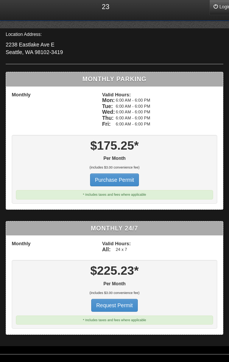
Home (11, 10)
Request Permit (114, 305)
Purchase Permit (114, 180)
